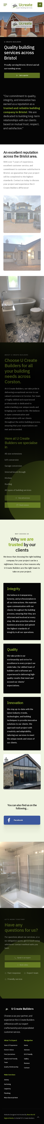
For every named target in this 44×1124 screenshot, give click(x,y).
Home (26, 1045)
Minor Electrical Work (11, 1098)
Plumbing (7, 1093)
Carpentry (7, 1089)
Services (27, 1050)
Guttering (7, 1084)
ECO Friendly (28, 1054)
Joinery (6, 1080)
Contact (27, 1068)
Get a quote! (22, 75)
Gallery (26, 1059)
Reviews (27, 1063)
